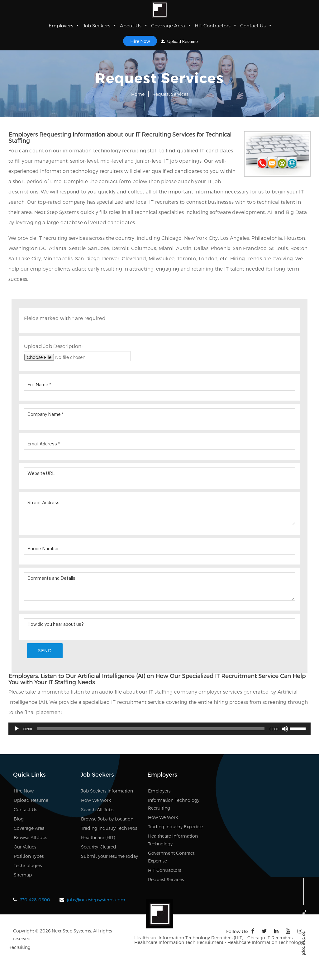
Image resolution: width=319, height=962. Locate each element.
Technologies (28, 865)
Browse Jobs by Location (107, 818)
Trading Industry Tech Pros (109, 828)
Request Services (166, 879)
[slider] (151, 728)
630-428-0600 (35, 899)
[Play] (16, 729)
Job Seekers (100, 25)
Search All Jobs (97, 809)
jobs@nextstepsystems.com (96, 899)
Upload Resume (179, 41)
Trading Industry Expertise (175, 826)
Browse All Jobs (30, 837)
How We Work (96, 800)
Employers (64, 25)
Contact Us (256, 25)
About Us (134, 25)
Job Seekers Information (107, 790)
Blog (19, 818)
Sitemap (23, 874)
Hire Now (140, 41)
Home (138, 94)
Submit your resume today (109, 856)
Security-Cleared (98, 846)
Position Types (29, 856)
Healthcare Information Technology (173, 839)
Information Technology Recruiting (173, 804)
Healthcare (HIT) (98, 837)
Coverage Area (171, 25)
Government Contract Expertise (171, 856)
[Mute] (285, 729)
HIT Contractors (216, 25)
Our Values (25, 846)
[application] (159, 729)
